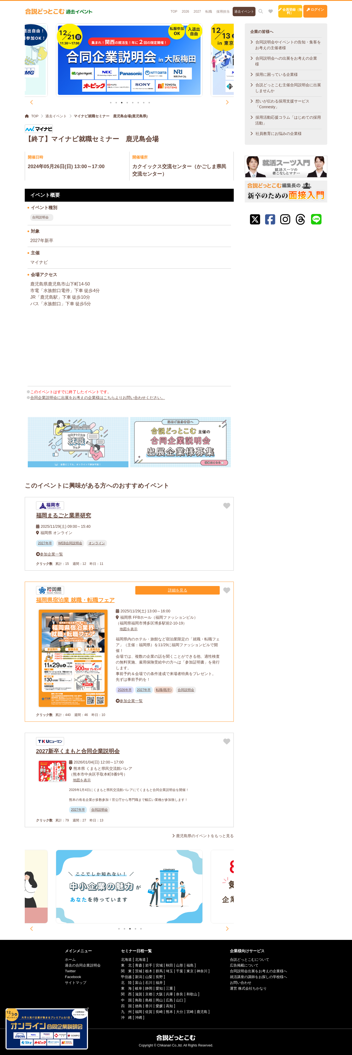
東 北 (123, 965)
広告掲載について (247, 965)
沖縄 (136, 1017)
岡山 (158, 1000)
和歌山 (192, 994)
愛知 (158, 988)
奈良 (179, 994)
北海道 (123, 959)
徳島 (136, 1005)
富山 (136, 982)
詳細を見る (203, 590)
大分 (179, 1011)
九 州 (123, 1011)
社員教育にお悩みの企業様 (278, 133)
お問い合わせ (243, 982)
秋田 (169, 965)
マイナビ (39, 262)
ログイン (309, 9)
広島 (169, 1000)
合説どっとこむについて (253, 959)
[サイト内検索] (236, 9)
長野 (158, 977)
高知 (169, 1005)
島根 (147, 1000)
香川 (147, 1005)
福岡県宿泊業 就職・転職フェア (75, 600)
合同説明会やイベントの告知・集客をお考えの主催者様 (288, 45)
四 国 (123, 1005)
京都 (147, 994)
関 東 (123, 971)
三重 (169, 988)
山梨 (147, 977)
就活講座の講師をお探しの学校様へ (262, 977)
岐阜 (136, 988)
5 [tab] (133, 103)
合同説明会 (40, 217)
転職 (181, 9)
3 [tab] (122, 103)
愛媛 (158, 1005)
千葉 (179, 971)
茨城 (136, 971)
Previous (31, 102)
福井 (158, 982)
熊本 (169, 1011)
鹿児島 (203, 1011)
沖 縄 (123, 1017)
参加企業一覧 (51, 554)
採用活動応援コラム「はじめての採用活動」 (288, 120)
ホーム (64, 959)
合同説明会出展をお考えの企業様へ (262, 971)
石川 (147, 982)
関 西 (123, 994)
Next (227, 102)
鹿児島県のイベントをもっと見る (205, 836)
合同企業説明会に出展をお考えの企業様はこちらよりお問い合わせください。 (97, 397)
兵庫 (169, 994)
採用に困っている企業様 (276, 74)
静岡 (147, 988)
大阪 (158, 994)
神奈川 (203, 971)
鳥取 (136, 1000)
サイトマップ (70, 982)
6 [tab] (138, 103)
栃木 (147, 971)
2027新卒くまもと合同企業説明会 (78, 751)
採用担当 (197, 9)
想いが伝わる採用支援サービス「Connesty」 (282, 104)
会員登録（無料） (272, 9)
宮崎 (190, 1011)
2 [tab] (116, 103)
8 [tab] (149, 103)
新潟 (136, 977)
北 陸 (123, 982)
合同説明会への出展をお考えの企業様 (286, 61)
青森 (136, 965)
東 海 (123, 988)
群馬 (158, 971)
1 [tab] (111, 103)
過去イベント (219, 9)
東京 (190, 971)
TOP (142, 9)
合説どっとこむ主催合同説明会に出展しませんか (288, 88)
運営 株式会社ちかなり (251, 988)
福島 (190, 965)
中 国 (123, 1000)
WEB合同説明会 (70, 543)
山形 (179, 965)
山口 (179, 1000)
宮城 (158, 965)
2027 (168, 9)
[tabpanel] (129, 60)
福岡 (136, 1011)
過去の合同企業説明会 (78, 965)
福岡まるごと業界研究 (63, 515)
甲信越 (123, 977)
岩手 (147, 965)
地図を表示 (129, 629)
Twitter (64, 971)
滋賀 (136, 994)
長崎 (158, 1011)
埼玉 (169, 971)
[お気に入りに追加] (226, 505)
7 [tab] (144, 103)
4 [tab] (127, 103)
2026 (155, 9)
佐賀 (147, 1011)
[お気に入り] (246, 9)
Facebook (67, 977)
